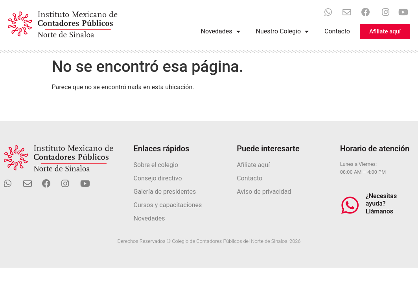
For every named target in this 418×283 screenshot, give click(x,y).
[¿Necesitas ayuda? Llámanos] (350, 205)
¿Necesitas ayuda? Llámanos (381, 203)
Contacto (337, 31)
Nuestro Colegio (282, 31)
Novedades (220, 31)
